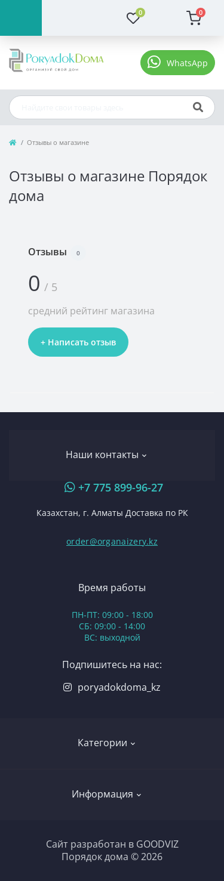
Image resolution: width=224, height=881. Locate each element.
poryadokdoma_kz (119, 687)
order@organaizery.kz (112, 541)
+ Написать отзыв (78, 342)
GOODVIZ (157, 844)
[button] (177, 63)
